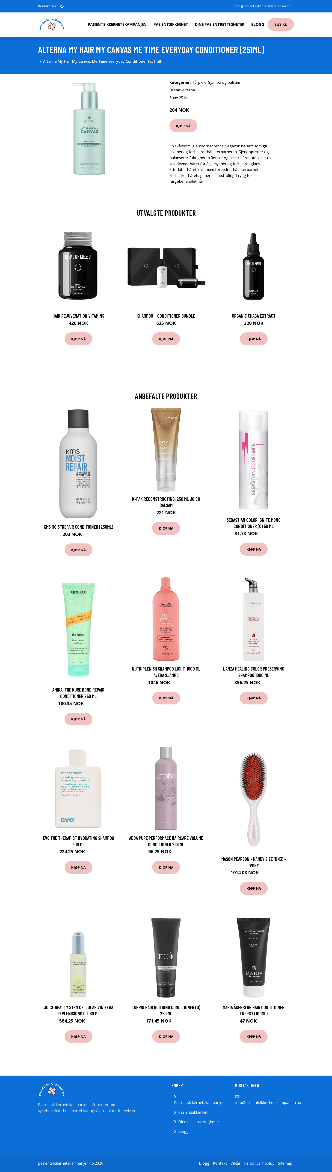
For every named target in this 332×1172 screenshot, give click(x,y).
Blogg (257, 24)
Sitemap (285, 1163)
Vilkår (235, 1163)
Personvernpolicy (259, 1163)
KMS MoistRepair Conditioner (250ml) (78, 527)
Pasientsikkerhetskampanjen (117, 24)
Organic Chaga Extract (254, 316)
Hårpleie (199, 82)
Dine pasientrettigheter (219, 24)
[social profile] (62, 6)
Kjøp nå (183, 125)
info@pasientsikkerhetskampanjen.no (262, 6)
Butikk (280, 24)
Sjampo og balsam (224, 82)
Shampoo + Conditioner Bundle (166, 316)
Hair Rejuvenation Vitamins (78, 316)
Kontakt (220, 1163)
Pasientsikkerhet (171, 24)
